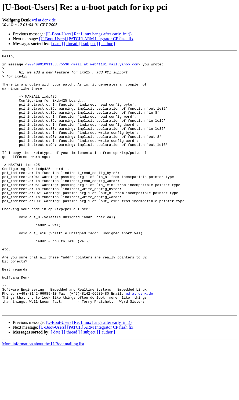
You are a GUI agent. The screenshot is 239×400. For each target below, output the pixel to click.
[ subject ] (89, 43)
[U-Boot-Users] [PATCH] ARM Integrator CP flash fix (86, 38)
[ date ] (57, 43)
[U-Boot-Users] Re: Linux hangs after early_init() (89, 34)
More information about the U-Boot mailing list (43, 395)
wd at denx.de (44, 20)
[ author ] (107, 43)
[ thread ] (72, 43)
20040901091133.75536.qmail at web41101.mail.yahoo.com (82, 66)
